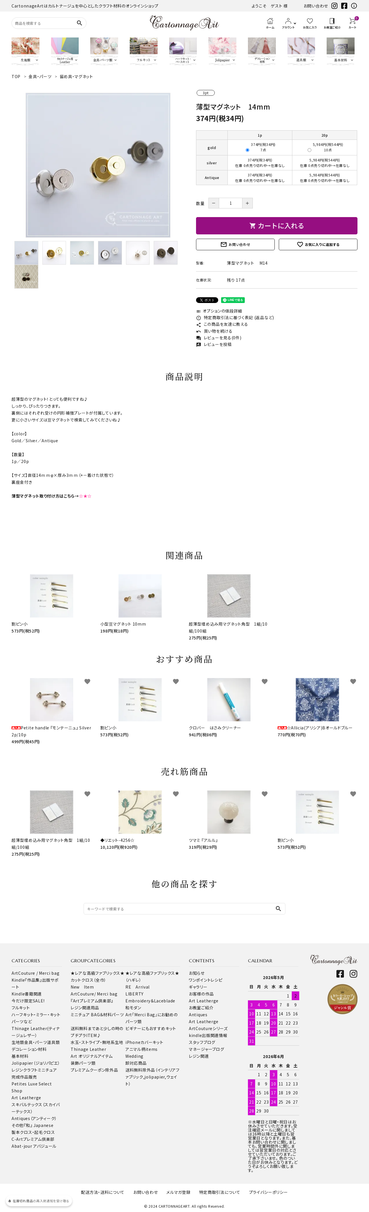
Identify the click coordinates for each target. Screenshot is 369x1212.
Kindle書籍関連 (27, 994)
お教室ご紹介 (201, 1007)
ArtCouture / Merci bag (35, 973)
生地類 (18, 1042)
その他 (18, 1125)
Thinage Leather (88, 1049)
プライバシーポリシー (268, 1192)
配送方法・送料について (103, 1192)
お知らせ (197, 973)
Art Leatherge (26, 1097)
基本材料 (20, 1056)
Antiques (198, 1014)
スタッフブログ (202, 1042)
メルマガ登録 (178, 1192)
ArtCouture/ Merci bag (94, 994)
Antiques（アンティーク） (34, 1118)
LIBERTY (134, 994)
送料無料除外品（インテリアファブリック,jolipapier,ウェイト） (152, 1077)
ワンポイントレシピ (205, 980)
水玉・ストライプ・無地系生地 (97, 1042)
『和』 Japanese (38, 1125)
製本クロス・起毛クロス (33, 1132)
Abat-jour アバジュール (34, 1146)
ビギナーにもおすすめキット (150, 1028)
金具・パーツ (35, 1042)
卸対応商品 (136, 1063)
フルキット (21, 1007)
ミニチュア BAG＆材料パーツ (97, 1014)
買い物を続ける (214, 331)
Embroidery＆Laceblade (150, 1001)
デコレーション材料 (29, 1049)
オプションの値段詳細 (219, 311)
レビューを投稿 (214, 344)
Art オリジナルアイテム (92, 1056)
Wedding (134, 1056)
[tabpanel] (98, 165)
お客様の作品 (201, 994)
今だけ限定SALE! (28, 1001)
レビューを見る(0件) (218, 337)
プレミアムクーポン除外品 (94, 1070)
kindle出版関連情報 (208, 1035)
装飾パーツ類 (83, 1063)
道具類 (53, 1042)
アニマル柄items (141, 1049)
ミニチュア (47, 1070)
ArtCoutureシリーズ (208, 1028)
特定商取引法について (219, 1192)
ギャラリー (198, 987)
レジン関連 (199, 1056)
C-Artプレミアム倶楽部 (33, 1139)
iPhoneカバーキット (144, 1042)
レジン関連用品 (85, 1007)
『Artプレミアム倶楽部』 (92, 1001)
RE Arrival (137, 987)
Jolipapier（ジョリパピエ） (36, 1063)
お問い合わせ (316, 6)
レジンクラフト (25, 1070)
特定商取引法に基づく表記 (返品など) (235, 317)
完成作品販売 (24, 1077)
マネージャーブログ (206, 1049)
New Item (82, 987)
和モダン (133, 1007)
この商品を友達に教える (222, 324)
